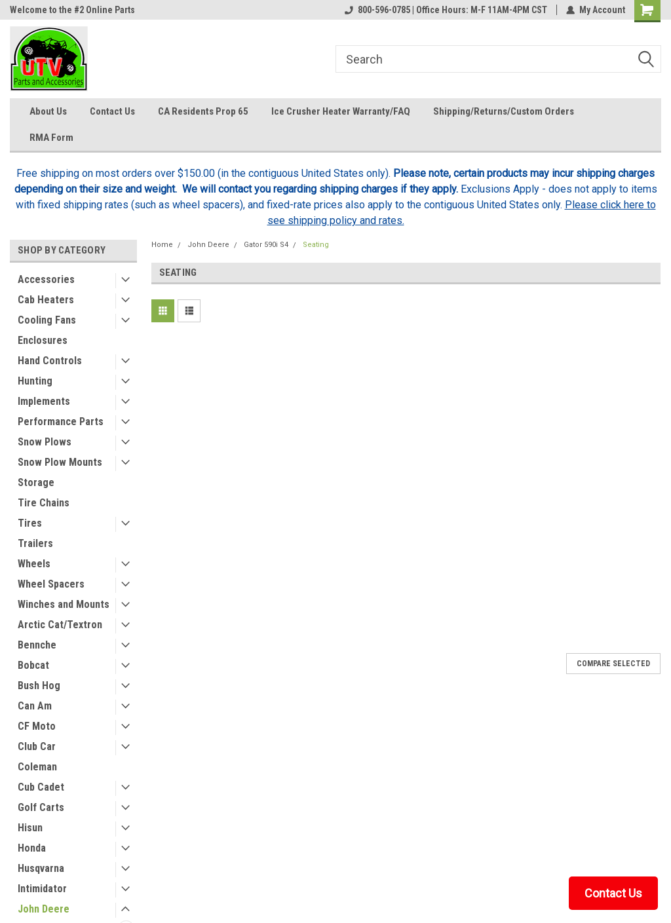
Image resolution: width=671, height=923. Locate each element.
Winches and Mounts (63, 604)
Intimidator (42, 888)
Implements (44, 401)
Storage (36, 482)
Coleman (37, 767)
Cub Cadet (41, 787)
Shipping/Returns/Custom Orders (503, 111)
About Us (48, 111)
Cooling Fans (47, 320)
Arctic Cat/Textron (60, 624)
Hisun (30, 827)
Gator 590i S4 (266, 244)
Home (162, 244)
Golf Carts (41, 807)
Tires (30, 523)
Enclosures (42, 340)
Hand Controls (50, 360)
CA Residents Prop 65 (203, 111)
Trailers (35, 543)
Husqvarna (41, 868)
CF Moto (37, 726)
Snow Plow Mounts (60, 462)
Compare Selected (613, 663)
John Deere (43, 909)
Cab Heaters (46, 299)
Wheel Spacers (51, 584)
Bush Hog (39, 685)
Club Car (37, 746)
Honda (32, 848)
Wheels (34, 563)
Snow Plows (44, 442)
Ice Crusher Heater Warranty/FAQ (340, 111)
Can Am (35, 706)
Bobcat (33, 665)
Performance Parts (61, 421)
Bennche (37, 645)
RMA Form (51, 137)
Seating (316, 244)
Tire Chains (43, 503)
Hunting (35, 381)
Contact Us (112, 111)
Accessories (46, 279)
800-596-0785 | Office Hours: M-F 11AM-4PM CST (446, 10)
